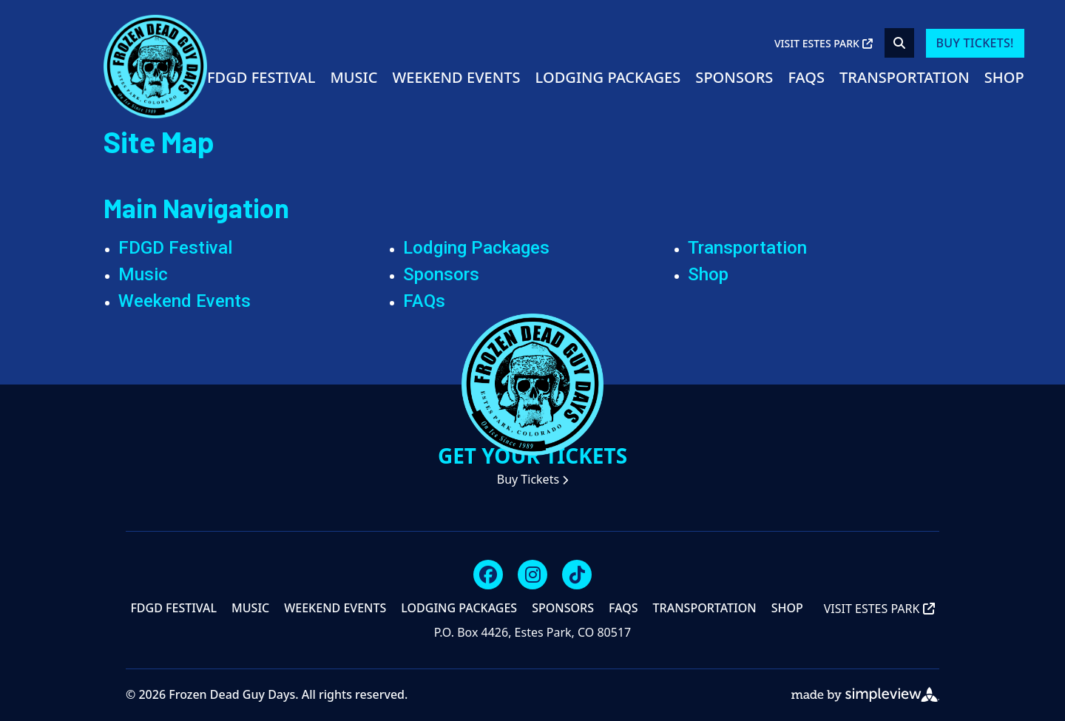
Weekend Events (456, 77)
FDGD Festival (261, 77)
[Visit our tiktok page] (577, 574)
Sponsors (734, 77)
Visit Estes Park (823, 43)
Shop (1004, 77)
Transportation (904, 77)
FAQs (806, 77)
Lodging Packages (608, 77)
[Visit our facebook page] (488, 574)
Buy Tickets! (975, 43)
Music (353, 77)
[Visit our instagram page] (532, 574)
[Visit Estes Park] (155, 65)
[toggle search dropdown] (899, 43)
